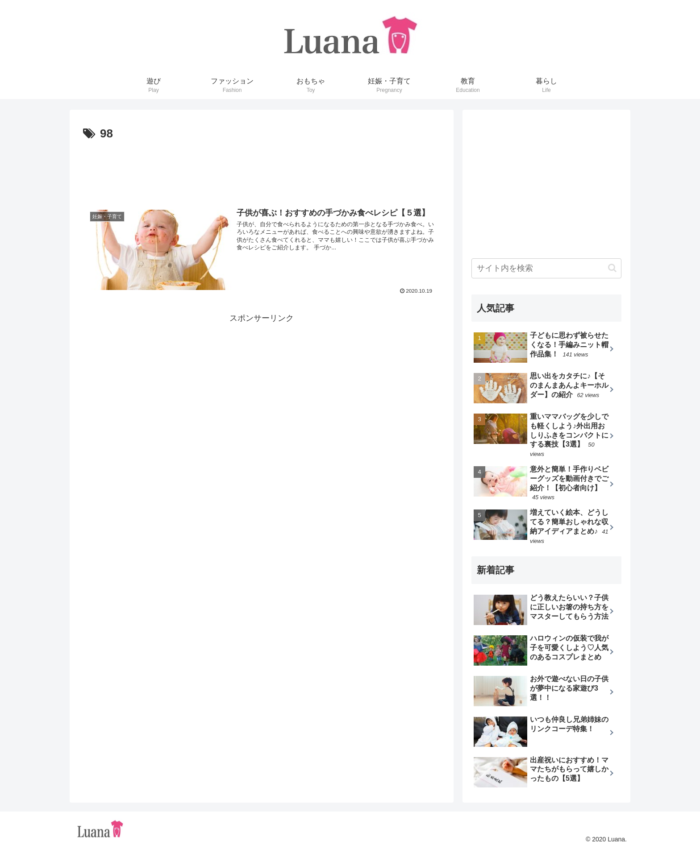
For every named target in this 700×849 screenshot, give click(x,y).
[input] (546, 268)
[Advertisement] (261, 169)
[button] (612, 268)
